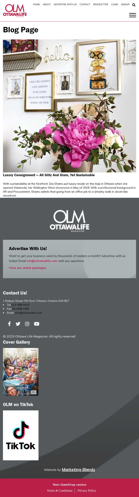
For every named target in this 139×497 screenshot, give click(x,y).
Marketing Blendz (78, 469)
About (47, 4)
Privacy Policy (87, 490)
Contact (85, 4)
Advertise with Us (65, 4)
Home (36, 4)
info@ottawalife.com (41, 261)
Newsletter (100, 4)
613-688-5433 (20, 305)
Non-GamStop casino (69, 484)
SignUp (125, 4)
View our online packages (27, 268)
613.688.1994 (20, 309)
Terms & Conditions (59, 490)
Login (114, 4)
